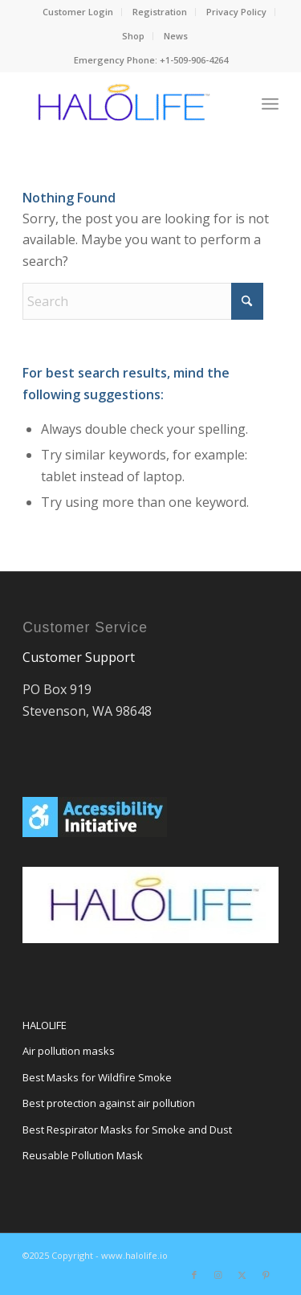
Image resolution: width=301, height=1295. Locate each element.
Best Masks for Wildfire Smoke (97, 1077)
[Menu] (270, 103)
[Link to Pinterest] (266, 1275)
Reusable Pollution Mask (82, 1155)
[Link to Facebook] (194, 1275)
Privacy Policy (236, 12)
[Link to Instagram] (218, 1275)
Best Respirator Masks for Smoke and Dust (127, 1129)
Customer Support (78, 657)
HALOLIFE (44, 1025)
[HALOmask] (124, 103)
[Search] (142, 301)
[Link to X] (242, 1275)
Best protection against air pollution (108, 1103)
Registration (159, 12)
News (176, 36)
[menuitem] (78, 12)
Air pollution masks (68, 1051)
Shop (133, 36)
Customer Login (78, 12)
